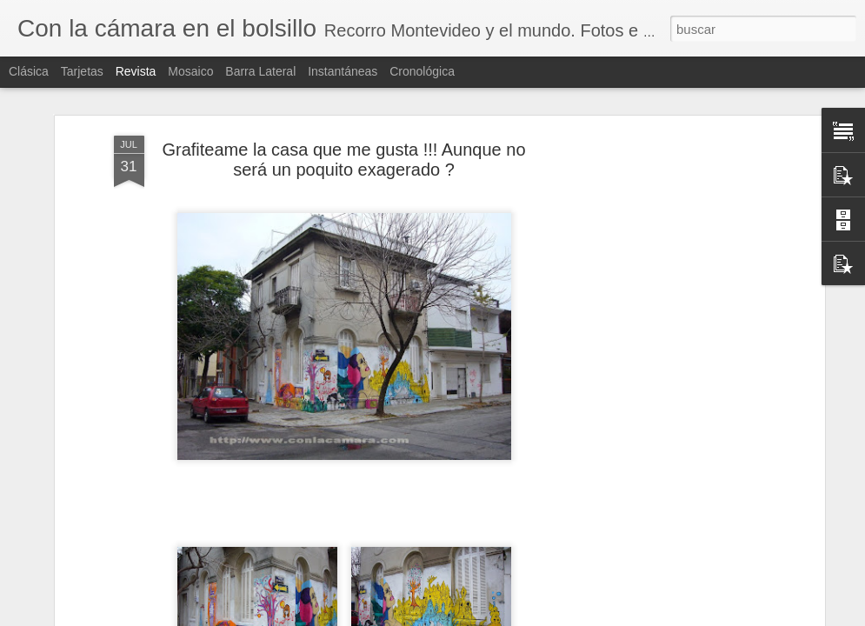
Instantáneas (342, 71)
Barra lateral (260, 71)
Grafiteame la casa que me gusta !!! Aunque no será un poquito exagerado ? (343, 151)
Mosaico (190, 71)
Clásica (29, 71)
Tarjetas (82, 71)
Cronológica (422, 71)
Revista (136, 71)
